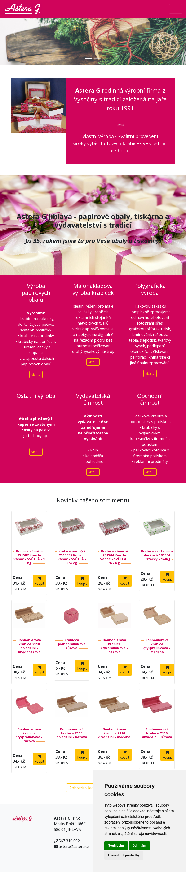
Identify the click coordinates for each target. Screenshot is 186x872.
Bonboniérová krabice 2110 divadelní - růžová (157, 733)
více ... (35, 374)
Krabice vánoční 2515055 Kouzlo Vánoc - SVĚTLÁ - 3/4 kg (72, 557)
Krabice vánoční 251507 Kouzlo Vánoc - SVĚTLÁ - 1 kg (29, 557)
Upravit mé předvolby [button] (124, 855)
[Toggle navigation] (175, 9)
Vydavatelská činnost (93, 399)
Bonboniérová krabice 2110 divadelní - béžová (71, 733)
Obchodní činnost (150, 399)
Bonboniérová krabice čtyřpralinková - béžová (114, 646)
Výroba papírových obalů (36, 292)
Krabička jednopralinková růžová (71, 644)
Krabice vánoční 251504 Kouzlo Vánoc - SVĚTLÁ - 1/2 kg (114, 557)
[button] (14, 32)
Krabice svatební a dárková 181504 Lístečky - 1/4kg (157, 555)
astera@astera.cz (74, 846)
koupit (39, 581)
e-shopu (120, 150)
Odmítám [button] (139, 845)
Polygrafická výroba (150, 289)
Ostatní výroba (36, 395)
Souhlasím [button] (116, 845)
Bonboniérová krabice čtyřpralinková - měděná (156, 646)
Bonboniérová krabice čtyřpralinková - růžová (29, 735)
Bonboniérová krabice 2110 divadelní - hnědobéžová (29, 646)
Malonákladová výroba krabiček (93, 289)
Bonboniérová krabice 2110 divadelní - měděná (114, 733)
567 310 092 (69, 840)
